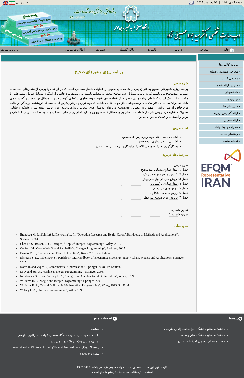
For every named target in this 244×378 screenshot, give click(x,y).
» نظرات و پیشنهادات (226, 127)
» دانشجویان (232, 92)
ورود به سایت (9, 49)
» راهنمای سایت (230, 134)
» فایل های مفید (230, 106)
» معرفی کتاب (231, 78)
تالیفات (152, 49)
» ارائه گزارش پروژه (227, 113)
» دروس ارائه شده (228, 85)
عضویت (101, 49)
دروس (178, 49)
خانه (229, 50)
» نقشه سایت (231, 141)
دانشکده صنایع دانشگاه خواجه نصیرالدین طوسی (194, 329)
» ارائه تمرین (232, 120)
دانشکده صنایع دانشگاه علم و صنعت (202, 335)
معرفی (203, 49)
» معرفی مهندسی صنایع (225, 71)
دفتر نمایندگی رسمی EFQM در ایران (201, 341)
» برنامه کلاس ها (229, 64)
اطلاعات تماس (75, 49)
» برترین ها (233, 99)
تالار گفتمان (126, 49)
